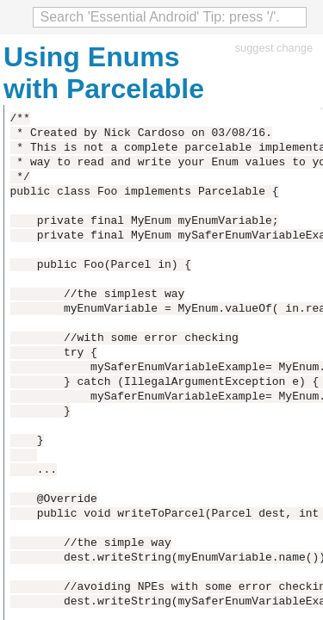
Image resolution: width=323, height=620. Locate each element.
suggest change (274, 47)
